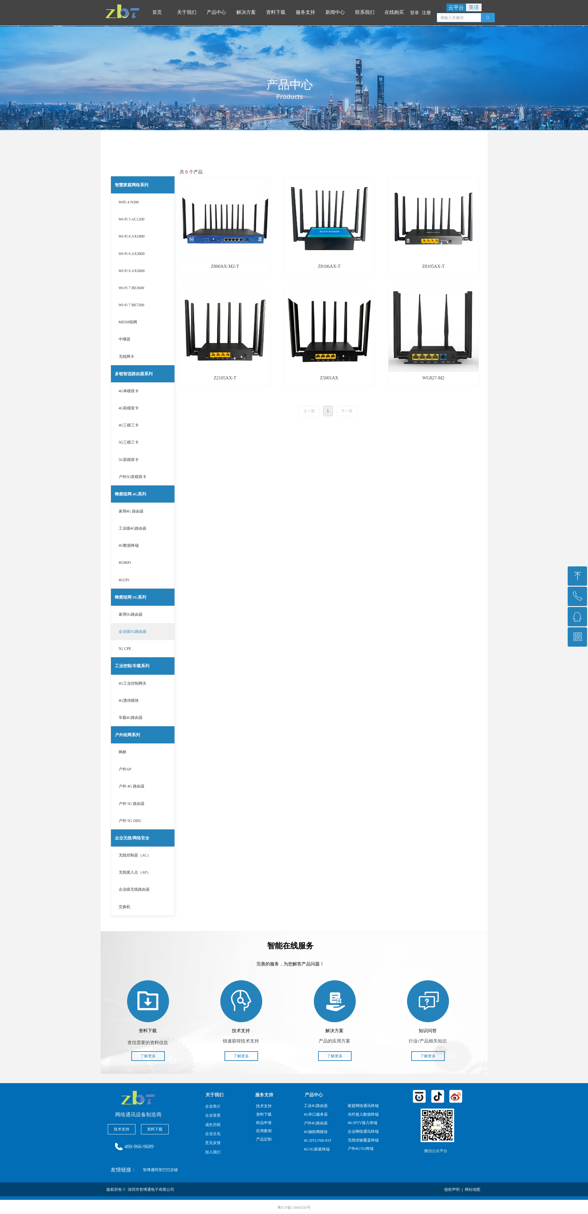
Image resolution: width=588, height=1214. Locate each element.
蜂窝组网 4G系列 (130, 494)
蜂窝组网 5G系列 (130, 597)
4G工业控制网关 (133, 683)
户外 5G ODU (130, 820)
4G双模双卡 (129, 408)
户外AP (125, 769)
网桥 (122, 752)
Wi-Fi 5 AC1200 (132, 219)
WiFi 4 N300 (129, 202)
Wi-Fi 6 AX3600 (132, 271)
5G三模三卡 (129, 442)
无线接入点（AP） (135, 872)
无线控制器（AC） (135, 855)
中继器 (124, 339)
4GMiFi (125, 562)
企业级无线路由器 (134, 889)
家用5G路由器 (131, 614)
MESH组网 (128, 322)
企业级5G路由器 (133, 631)
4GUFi (124, 580)
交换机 (124, 907)
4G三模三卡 (129, 425)
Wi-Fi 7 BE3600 (132, 288)
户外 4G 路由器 (132, 786)
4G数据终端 (129, 545)
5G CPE (125, 648)
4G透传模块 (129, 700)
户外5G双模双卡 (133, 477)
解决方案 (247, 12)
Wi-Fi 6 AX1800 (132, 236)
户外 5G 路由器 (132, 803)
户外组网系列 (127, 734)
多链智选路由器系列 (134, 373)
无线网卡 (126, 356)
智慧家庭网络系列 (131, 184)
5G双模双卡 (129, 459)
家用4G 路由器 (131, 511)
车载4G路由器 (131, 717)
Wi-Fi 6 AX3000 (132, 253)
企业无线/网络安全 (132, 838)
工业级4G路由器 (133, 528)
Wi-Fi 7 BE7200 (132, 305)
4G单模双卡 (129, 391)
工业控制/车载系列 (132, 665)
